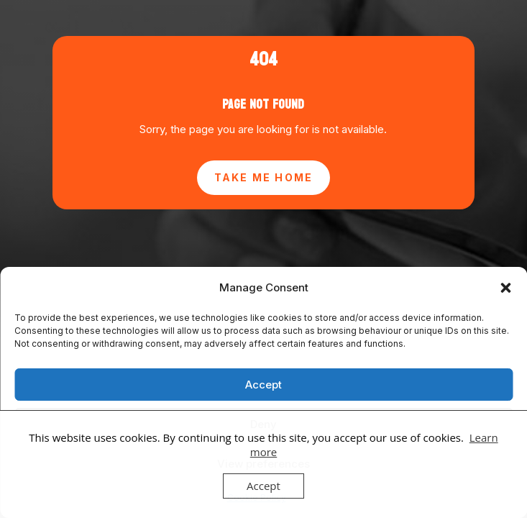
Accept (263, 384)
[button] (505, 288)
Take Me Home (263, 177)
